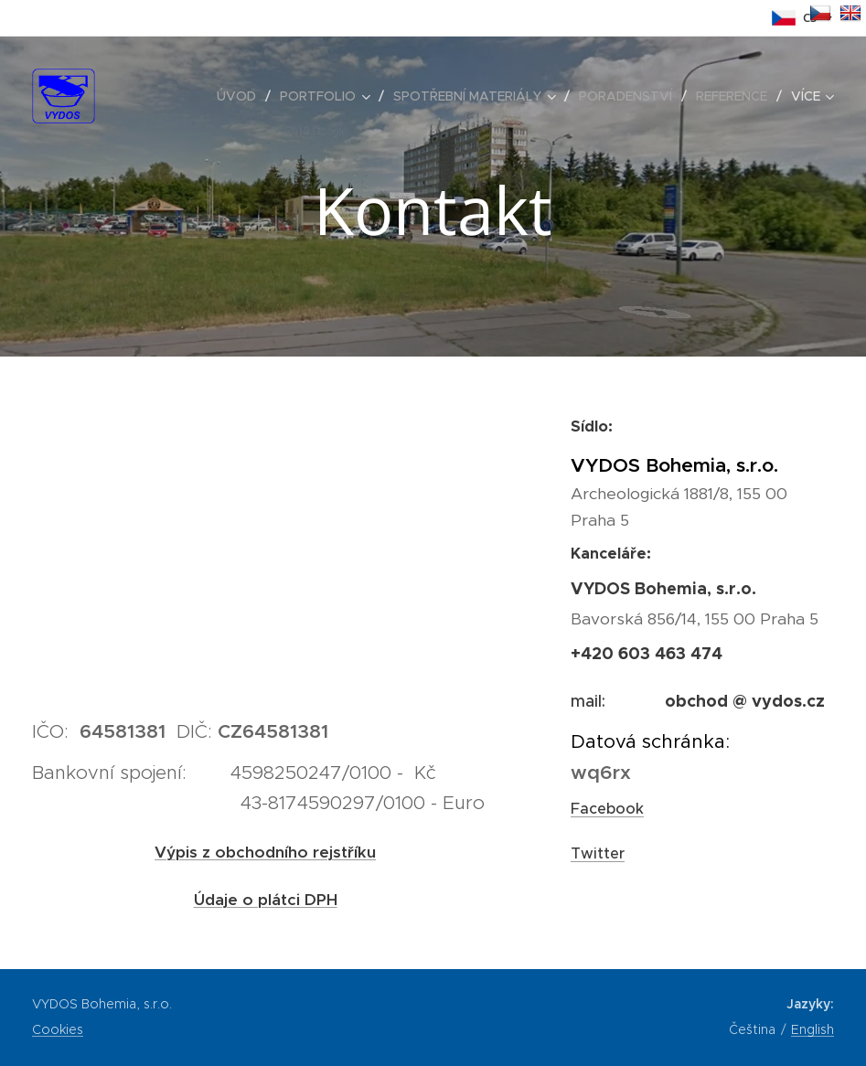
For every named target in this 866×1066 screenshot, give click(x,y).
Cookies (57, 1029)
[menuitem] (241, 96)
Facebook (607, 808)
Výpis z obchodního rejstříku (265, 852)
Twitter (598, 853)
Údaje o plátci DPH (265, 900)
